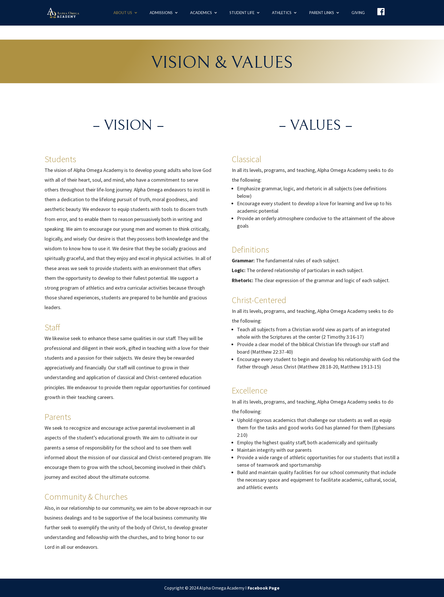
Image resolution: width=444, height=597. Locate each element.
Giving (358, 12)
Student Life (241, 12)
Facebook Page (263, 588)
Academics (201, 12)
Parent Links (321, 12)
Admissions (161, 12)
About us (122, 12)
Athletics (282, 12)
